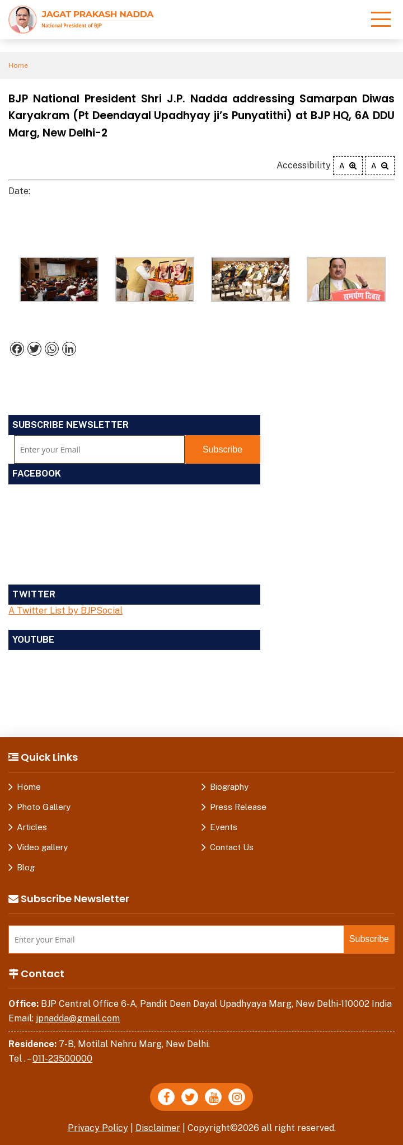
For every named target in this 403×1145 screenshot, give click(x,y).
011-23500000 (62, 1058)
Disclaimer (157, 1128)
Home (18, 65)
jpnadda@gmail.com (78, 1018)
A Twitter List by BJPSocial (65, 610)
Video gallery (42, 847)
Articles (32, 827)
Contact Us (232, 847)
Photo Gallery (44, 807)
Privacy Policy (98, 1128)
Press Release (238, 807)
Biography (229, 786)
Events (223, 827)
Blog (26, 867)
